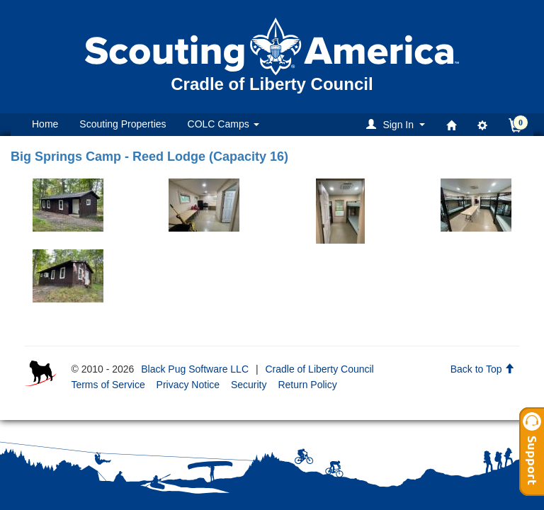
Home (45, 124)
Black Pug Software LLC (195, 369)
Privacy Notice (188, 384)
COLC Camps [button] (223, 124)
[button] (398, 124)
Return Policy (307, 384)
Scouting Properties (122, 124)
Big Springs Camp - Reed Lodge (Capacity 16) (149, 156)
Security (249, 384)
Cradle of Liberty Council (319, 369)
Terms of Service (107, 384)
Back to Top (482, 369)
